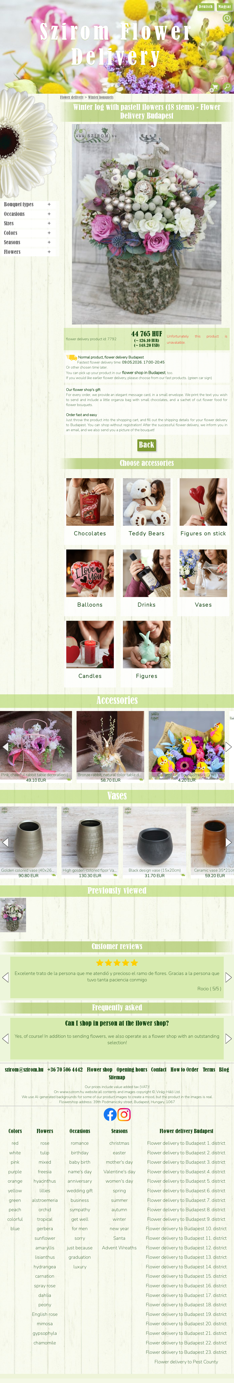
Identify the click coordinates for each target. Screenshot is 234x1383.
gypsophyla (45, 1333)
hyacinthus (45, 1181)
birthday (79, 1152)
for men (80, 1228)
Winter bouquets (100, 97)
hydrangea (45, 1267)
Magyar (224, 7)
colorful (15, 1219)
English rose (45, 1314)
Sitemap (117, 1077)
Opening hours (132, 1069)
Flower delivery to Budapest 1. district (186, 1143)
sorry (79, 1238)
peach (15, 1209)
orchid (45, 1209)
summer (119, 1200)
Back (146, 445)
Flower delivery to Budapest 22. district (186, 1343)
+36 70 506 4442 (65, 1069)
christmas (119, 1143)
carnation (44, 1276)
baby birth (79, 1162)
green (15, 1200)
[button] (229, 747)
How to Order (184, 1069)
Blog (224, 1069)
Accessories (117, 701)
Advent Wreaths (119, 1248)
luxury (79, 1267)
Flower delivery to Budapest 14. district (186, 1267)
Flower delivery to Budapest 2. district (186, 1152)
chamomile (45, 1343)
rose (44, 1143)
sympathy (80, 1209)
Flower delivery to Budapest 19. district (186, 1314)
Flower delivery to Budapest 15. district (186, 1276)
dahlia (44, 1295)
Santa (119, 1238)
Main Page (14, 102)
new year (119, 1228)
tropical (45, 1219)
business (80, 1200)
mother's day (119, 1162)
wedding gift (80, 1190)
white (15, 1152)
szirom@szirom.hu (24, 1069)
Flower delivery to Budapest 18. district (186, 1304)
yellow (15, 1190)
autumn (119, 1209)
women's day (119, 1181)
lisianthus (45, 1257)
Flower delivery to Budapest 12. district (186, 1248)
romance (80, 1143)
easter (119, 1152)
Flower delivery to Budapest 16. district (186, 1285)
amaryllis (44, 1248)
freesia (45, 1171)
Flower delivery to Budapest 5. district (186, 1181)
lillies (45, 1190)
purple (15, 1171)
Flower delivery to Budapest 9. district (186, 1219)
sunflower (45, 1238)
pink (15, 1162)
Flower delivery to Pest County (186, 1362)
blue (15, 1228)
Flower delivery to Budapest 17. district (186, 1295)
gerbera (45, 1228)
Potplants (41, 131)
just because (80, 1248)
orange (15, 1181)
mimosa (45, 1323)
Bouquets (34, 118)
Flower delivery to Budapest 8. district (186, 1209)
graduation (80, 1257)
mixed (45, 1162)
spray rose (45, 1285)
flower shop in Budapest (143, 372)
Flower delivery (72, 97)
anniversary (80, 1181)
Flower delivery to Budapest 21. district (186, 1333)
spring (119, 1190)
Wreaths (35, 157)
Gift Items (23, 108)
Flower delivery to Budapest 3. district (186, 1162)
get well (79, 1219)
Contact (158, 1069)
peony (44, 1304)
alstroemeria (45, 1200)
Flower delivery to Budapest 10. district (186, 1228)
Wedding (42, 144)
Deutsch (206, 7)
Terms (209, 1069)
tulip (44, 1152)
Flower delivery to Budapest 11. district (186, 1238)
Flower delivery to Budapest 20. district (186, 1323)
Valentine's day (119, 1171)
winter (119, 1219)
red (15, 1143)
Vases (117, 796)
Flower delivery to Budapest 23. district (186, 1352)
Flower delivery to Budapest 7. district (186, 1200)
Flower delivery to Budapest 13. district (186, 1257)
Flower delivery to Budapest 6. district (186, 1190)
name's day (80, 1171)
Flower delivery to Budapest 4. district (186, 1171)
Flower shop (29, 172)
